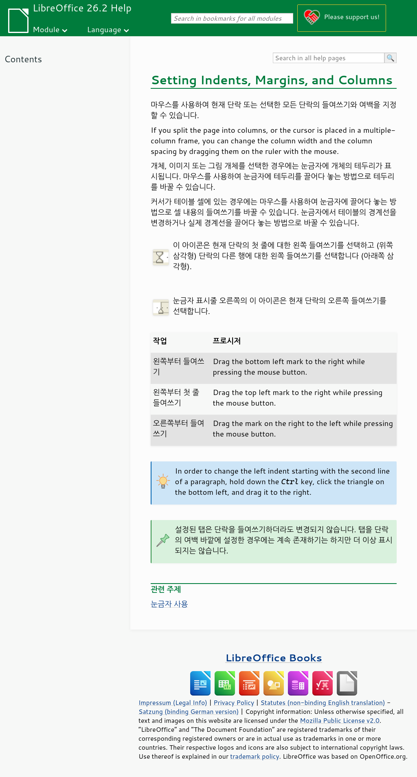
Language (104, 29)
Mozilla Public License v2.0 (340, 720)
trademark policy (254, 756)
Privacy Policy (233, 702)
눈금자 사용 (169, 604)
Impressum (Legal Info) (172, 702)
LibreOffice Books (273, 657)
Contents (23, 59)
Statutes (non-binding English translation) (322, 702)
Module (46, 29)
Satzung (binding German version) (188, 711)
